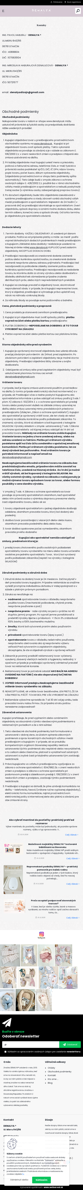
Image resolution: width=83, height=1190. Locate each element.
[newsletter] (70, 1044)
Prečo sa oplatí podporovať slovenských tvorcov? (53, 902)
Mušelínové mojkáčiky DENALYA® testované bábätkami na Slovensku (52, 846)
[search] (78, 11)
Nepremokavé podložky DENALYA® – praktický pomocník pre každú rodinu (52, 868)
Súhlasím (41, 1180)
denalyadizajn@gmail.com (20, 376)
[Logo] (41, 11)
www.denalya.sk (43, 143)
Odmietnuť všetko (19, 1179)
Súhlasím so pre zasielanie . (44, 1051)
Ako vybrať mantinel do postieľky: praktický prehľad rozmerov (41, 821)
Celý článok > (71, 834)
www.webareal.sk (53, 1187)
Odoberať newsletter (20, 1036)
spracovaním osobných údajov (36, 1051)
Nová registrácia (74, 2)
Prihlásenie (57, 2)
